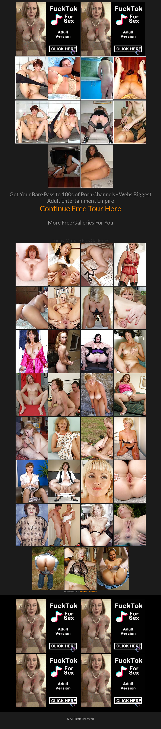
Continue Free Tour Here (80, 208)
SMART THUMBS (88, 591)
